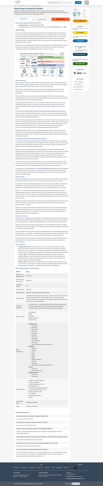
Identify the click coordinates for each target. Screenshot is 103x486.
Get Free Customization (80, 54)
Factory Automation (21, 5)
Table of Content (42, 19)
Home (16, 5)
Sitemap (66, 467)
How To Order (32, 467)
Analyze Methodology (80, 63)
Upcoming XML (59, 467)
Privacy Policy (48, 467)
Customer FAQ (24, 467)
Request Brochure (60, 19)
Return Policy (40, 467)
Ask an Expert (80, 40)
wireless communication (43, 168)
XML (54, 467)
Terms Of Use (16, 467)
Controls (27, 5)
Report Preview (23, 19)
